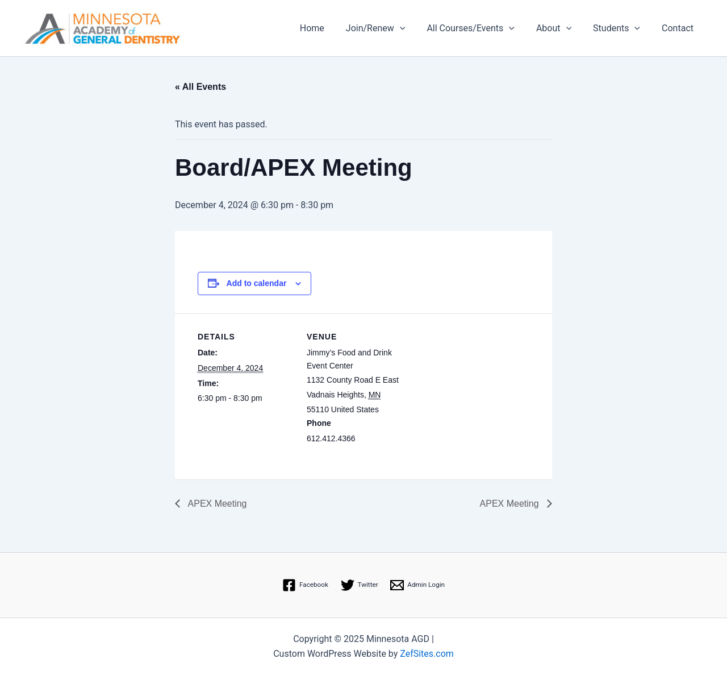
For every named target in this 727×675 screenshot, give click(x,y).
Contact (679, 28)
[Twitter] (359, 585)
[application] (415, 28)
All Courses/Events (482, 28)
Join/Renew (391, 28)
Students (621, 28)
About (562, 28)
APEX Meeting (216, 503)
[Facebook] (304, 585)
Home (331, 28)
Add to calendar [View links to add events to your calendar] (257, 283)
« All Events (200, 87)
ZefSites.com (427, 653)
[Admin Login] (418, 585)
